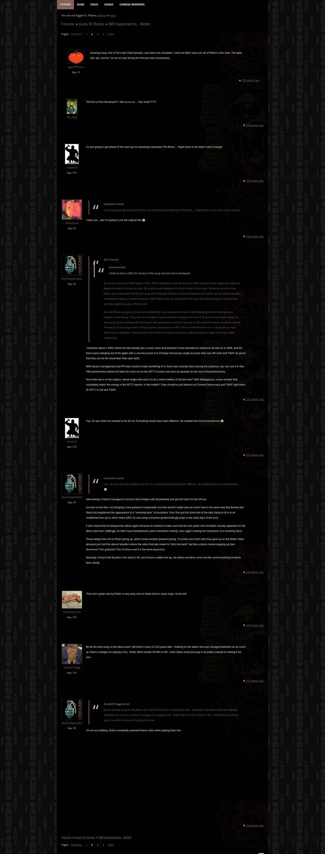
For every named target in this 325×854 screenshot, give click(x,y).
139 (74, 667)
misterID (72, 168)
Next (111, 34)
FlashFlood (71, 223)
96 (74, 284)
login (112, 15)
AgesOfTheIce (76, 67)
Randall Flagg (72, 662)
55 (74, 228)
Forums (67, 24)
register (101, 15)
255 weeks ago (251, 80)
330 (74, 612)
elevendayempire (71, 279)
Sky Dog (72, 117)
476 (74, 173)
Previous (76, 34)
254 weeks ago (255, 820)
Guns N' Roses (91, 24)
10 (78, 72)
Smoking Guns (71, 607)
